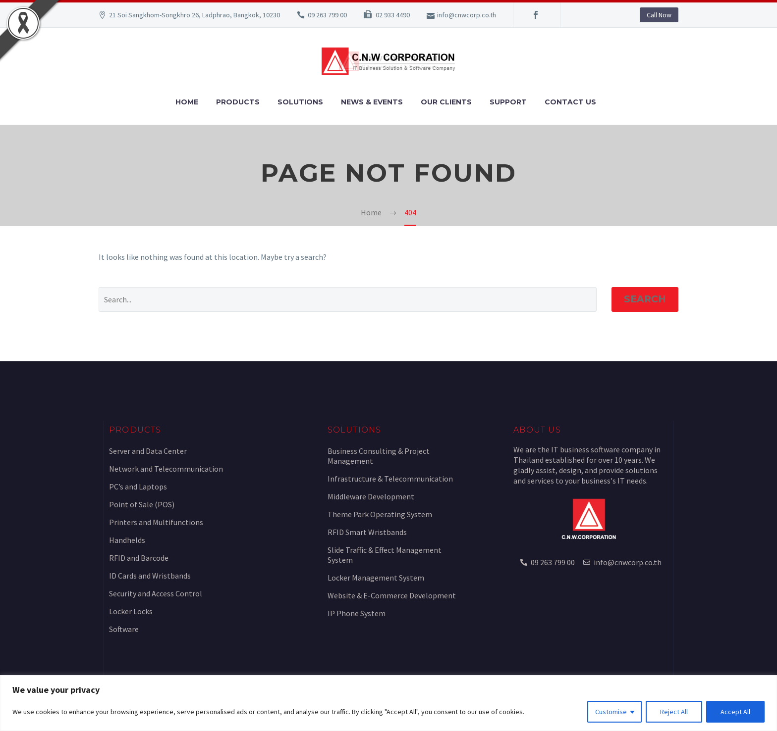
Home (186, 101)
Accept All (735, 711)
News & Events (372, 101)
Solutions (300, 101)
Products (238, 101)
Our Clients (446, 101)
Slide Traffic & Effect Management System (385, 555)
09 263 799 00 (327, 14)
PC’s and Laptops (138, 486)
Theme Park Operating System (380, 514)
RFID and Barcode (138, 558)
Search (645, 299)
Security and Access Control (155, 593)
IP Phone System (357, 613)
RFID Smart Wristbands (367, 532)
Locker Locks (131, 611)
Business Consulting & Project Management (379, 456)
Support (508, 101)
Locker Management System (376, 578)
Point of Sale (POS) (141, 504)
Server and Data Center (148, 451)
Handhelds (127, 540)
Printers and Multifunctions (156, 522)
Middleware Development (371, 496)
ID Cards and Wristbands (150, 576)
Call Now (659, 14)
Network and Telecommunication (166, 469)
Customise (611, 711)
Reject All (674, 711)
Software (124, 629)
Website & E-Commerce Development (392, 595)
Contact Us (570, 101)
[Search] (348, 299)
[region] (388, 703)
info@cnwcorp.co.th (466, 14)
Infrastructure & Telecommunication (390, 479)
